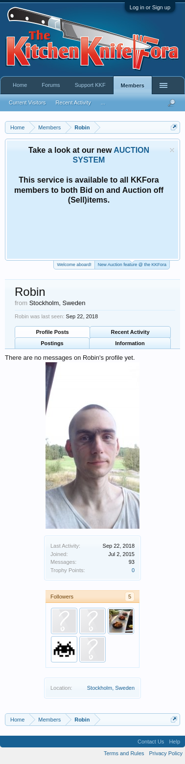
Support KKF (90, 85)
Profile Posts (52, 332)
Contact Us (151, 741)
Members (132, 85)
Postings (52, 343)
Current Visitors (27, 102)
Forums (51, 85)
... (103, 102)
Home (20, 85)
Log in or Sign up (150, 7)
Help (174, 741)
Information (130, 343)
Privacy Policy (166, 753)
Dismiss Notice (172, 150)
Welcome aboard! (74, 264)
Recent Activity (130, 332)
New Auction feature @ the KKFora (132, 264)
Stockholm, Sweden (111, 688)
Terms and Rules (124, 753)
